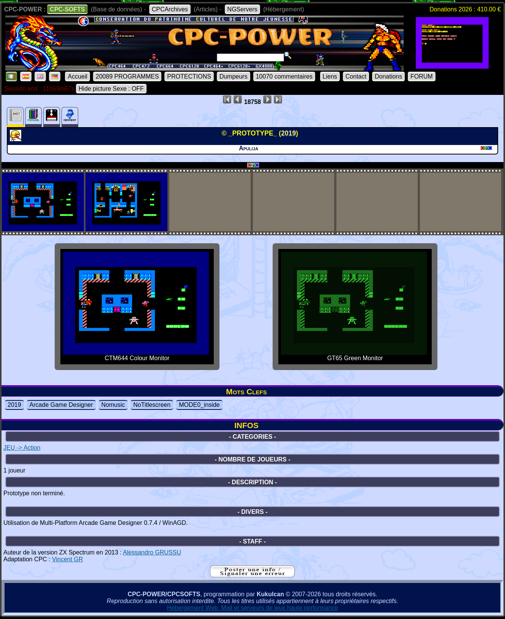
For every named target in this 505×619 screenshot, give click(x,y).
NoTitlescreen (151, 405)
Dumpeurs (233, 76)
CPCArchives (170, 9)
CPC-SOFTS (67, 9)
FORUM (421, 76)
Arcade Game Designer (61, 405)
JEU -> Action (21, 447)
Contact (356, 76)
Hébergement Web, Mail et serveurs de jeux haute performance (252, 608)
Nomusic (113, 405)
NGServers (242, 9)
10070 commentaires (284, 76)
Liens (330, 76)
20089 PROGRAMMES (127, 76)
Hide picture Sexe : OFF (111, 88)
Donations (388, 76)
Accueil (77, 76)
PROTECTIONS (189, 76)
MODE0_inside (199, 405)
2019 (14, 405)
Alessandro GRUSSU (152, 552)
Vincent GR (67, 559)
